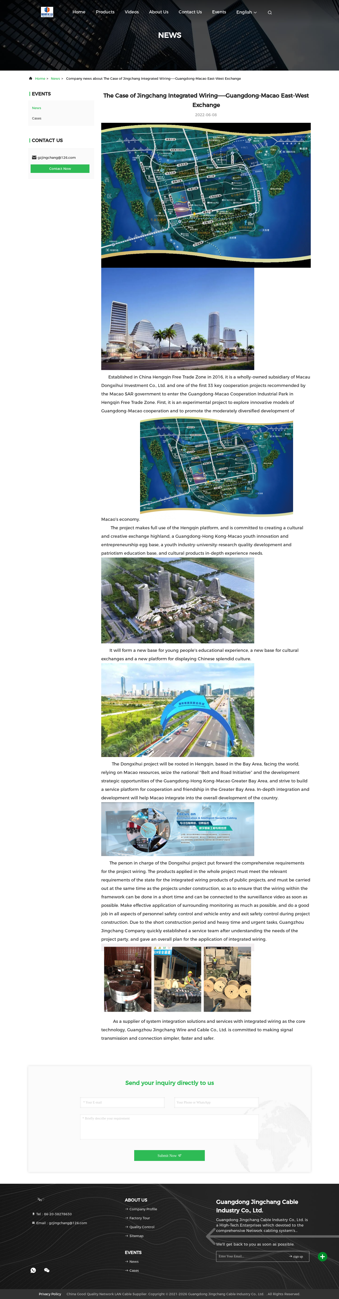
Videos (132, 12)
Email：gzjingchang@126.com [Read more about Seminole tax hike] (59, 1223)
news (55, 78)
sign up (296, 1256)
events (219, 12)
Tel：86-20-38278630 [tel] (52, 1214)
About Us (158, 12)
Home (79, 12)
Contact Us (190, 12)
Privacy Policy (50, 1294)
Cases (36, 118)
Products (105, 12)
